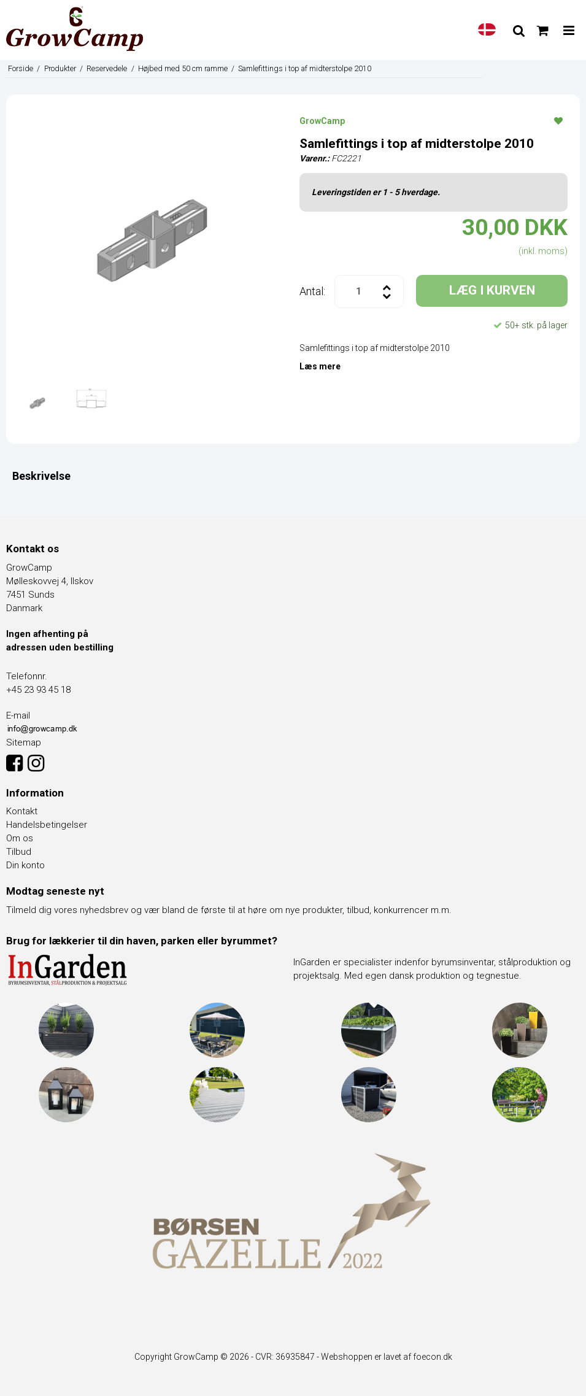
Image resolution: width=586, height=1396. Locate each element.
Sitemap (23, 742)
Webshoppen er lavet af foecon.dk (386, 1357)
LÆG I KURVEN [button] (492, 290)
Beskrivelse (41, 475)
